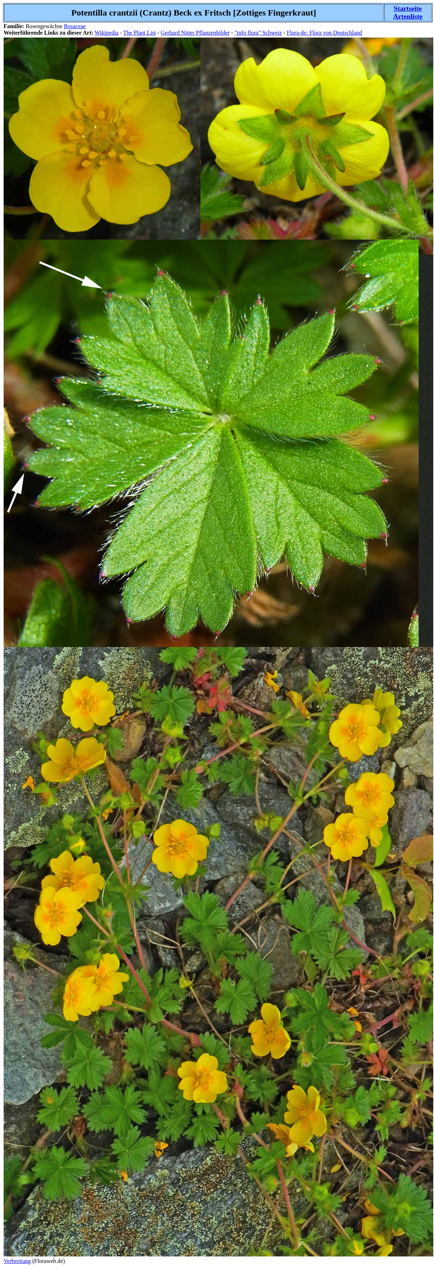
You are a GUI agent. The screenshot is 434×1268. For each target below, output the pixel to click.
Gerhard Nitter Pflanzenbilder (195, 33)
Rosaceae (75, 26)
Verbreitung (17, 1261)
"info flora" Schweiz (258, 33)
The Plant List (139, 33)
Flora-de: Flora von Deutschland (324, 33)
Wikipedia (106, 33)
